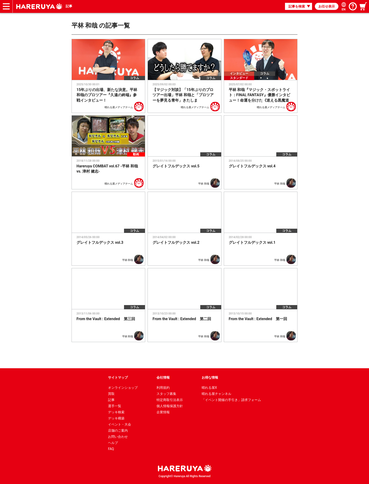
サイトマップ (118, 377)
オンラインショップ (123, 387)
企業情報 (163, 412)
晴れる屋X (209, 387)
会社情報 (163, 377)
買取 (111, 394)
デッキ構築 (116, 418)
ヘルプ (113, 443)
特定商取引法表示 (169, 400)
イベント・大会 (119, 424)
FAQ (111, 449)
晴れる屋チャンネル (216, 394)
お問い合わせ (118, 436)
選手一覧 (114, 406)
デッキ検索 (116, 412)
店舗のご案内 (118, 430)
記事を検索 (297, 6)
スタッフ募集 (166, 394)
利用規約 (163, 387)
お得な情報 (210, 377)
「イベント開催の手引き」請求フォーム (231, 400)
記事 (69, 6)
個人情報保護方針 (169, 406)
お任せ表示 (326, 6)
